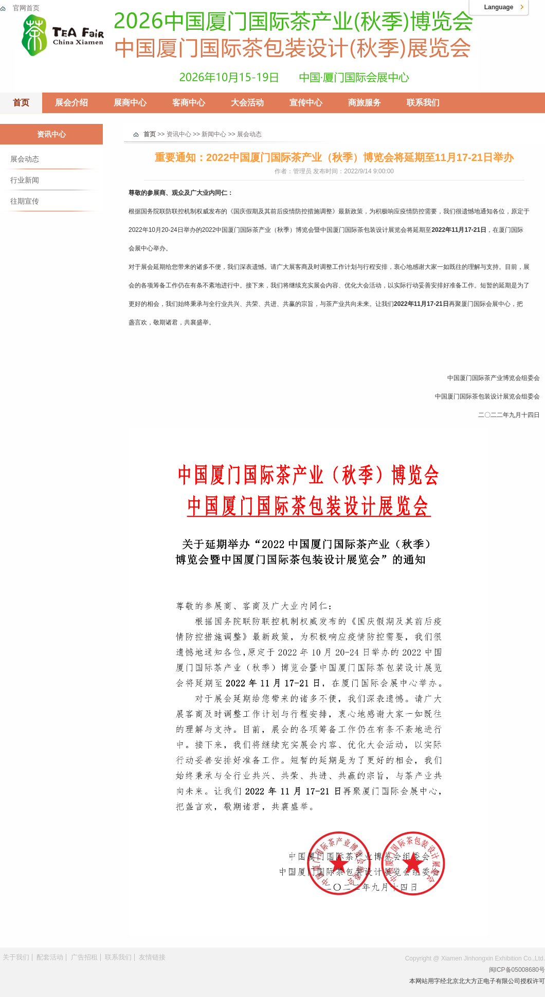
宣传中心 (305, 102)
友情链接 (152, 957)
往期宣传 (24, 201)
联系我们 (423, 102)
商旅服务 (364, 102)
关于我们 (16, 957)
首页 (21, 102)
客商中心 (188, 102)
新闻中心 (214, 134)
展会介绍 (71, 102)
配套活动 (50, 957)
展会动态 (24, 159)
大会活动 (247, 102)
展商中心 (130, 102)
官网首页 (26, 8)
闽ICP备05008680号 (517, 969)
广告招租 (84, 957)
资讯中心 (51, 134)
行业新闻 (24, 180)
